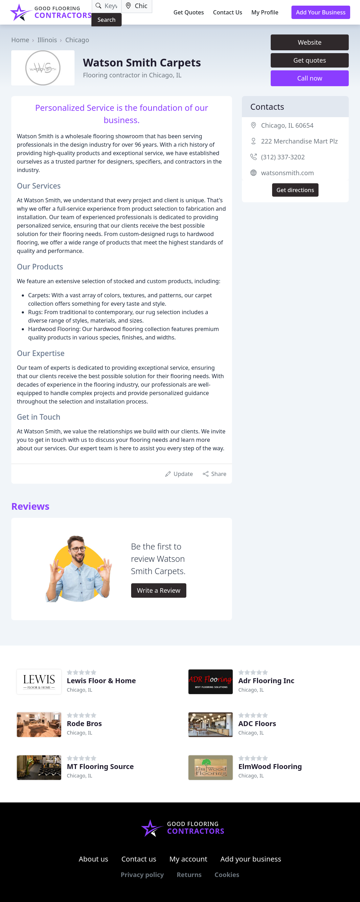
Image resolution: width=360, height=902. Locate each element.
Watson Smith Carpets (142, 62)
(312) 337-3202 (283, 157)
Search (106, 20)
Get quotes (310, 60)
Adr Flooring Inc (266, 680)
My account (188, 859)
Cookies (226, 874)
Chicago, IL (79, 689)
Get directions (295, 190)
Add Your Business (321, 12)
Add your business (250, 859)
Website (310, 42)
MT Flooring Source (100, 766)
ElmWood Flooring (270, 766)
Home (20, 40)
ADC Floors (257, 723)
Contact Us (227, 12)
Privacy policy (142, 874)
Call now (309, 78)
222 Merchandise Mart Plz (299, 141)
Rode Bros (84, 723)
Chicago (77, 40)
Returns (189, 874)
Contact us (138, 859)
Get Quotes (189, 12)
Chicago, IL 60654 (287, 125)
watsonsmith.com (287, 173)
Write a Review (158, 590)
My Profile (264, 12)
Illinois (47, 40)
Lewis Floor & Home (101, 680)
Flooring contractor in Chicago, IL (132, 75)
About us (93, 859)
